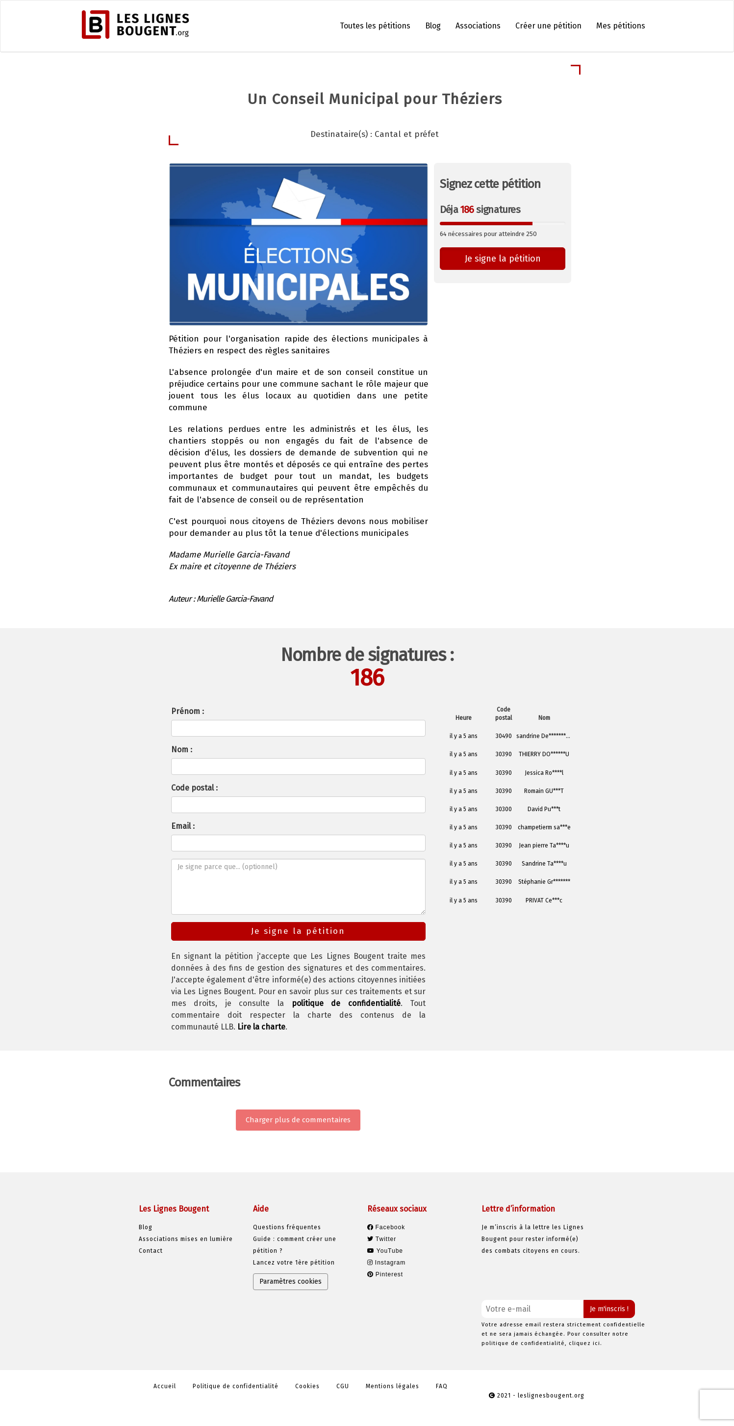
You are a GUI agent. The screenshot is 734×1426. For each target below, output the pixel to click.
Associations (478, 25)
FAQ (442, 1386)
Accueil (164, 1386)
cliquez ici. (585, 1343)
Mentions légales (392, 1386)
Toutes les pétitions (375, 25)
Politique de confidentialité (235, 1386)
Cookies (307, 1386)
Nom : (181, 749)
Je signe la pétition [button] (503, 258)
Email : (183, 826)
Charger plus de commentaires (298, 1119)
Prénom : (187, 711)
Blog (433, 25)
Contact (151, 1250)
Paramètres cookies (290, 1281)
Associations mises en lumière (186, 1239)
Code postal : (194, 787)
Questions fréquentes (287, 1227)
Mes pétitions (620, 25)
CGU (342, 1386)
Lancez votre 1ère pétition (294, 1262)
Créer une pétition (548, 25)
